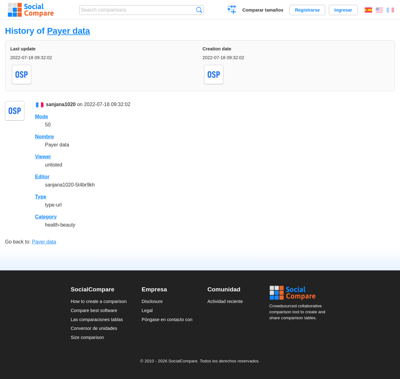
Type (40, 196)
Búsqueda (199, 10)
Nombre (44, 136)
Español (368, 10)
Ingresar (343, 10)
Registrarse (307, 10)
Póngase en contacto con (167, 319)
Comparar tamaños (262, 10)
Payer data (68, 31)
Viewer (43, 156)
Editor (42, 176)
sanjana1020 (61, 104)
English (379, 10)
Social (299, 292)
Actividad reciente (225, 301)
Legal (147, 310)
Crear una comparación (232, 10)
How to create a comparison (99, 301)
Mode (41, 116)
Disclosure (152, 301)
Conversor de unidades (94, 328)
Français (390, 10)
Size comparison (87, 337)
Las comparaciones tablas (97, 319)
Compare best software (94, 310)
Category (46, 216)
